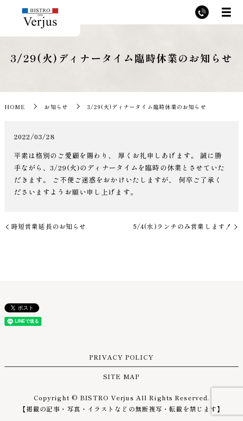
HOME (15, 106)
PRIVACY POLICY (121, 357)
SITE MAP (121, 376)
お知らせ (56, 106)
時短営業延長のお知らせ (48, 226)
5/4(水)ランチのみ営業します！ (182, 226)
